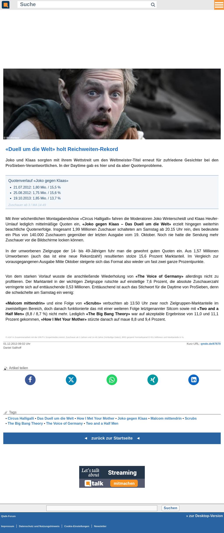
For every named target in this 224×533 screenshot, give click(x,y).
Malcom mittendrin (166, 418)
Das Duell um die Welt (55, 418)
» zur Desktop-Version (204, 516)
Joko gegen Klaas (132, 418)
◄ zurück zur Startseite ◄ (112, 438)
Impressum (7, 526)
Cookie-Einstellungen (76, 526)
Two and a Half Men (102, 423)
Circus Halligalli (21, 418)
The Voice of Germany (64, 423)
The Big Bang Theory (25, 423)
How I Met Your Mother (95, 418)
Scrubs (191, 418)
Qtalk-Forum (8, 516)
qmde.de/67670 (211, 343)
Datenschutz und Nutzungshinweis (39, 526)
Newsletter (100, 526)
